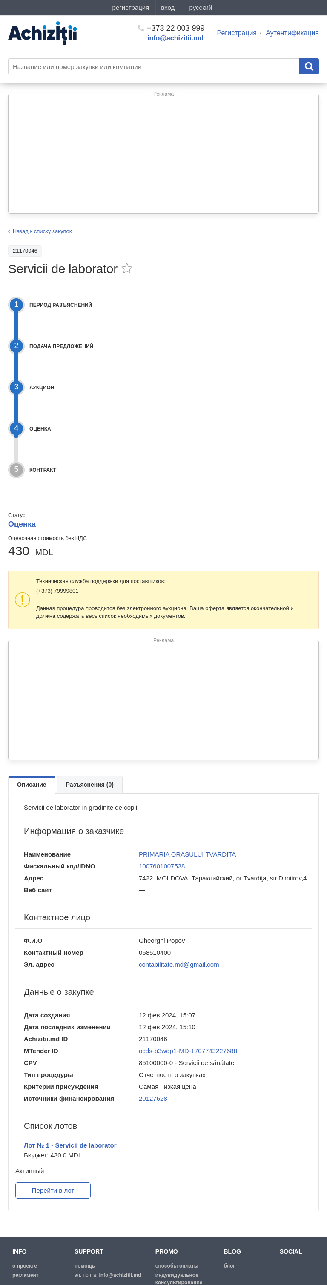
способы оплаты (176, 1266)
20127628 (153, 1098)
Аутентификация (292, 33)
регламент (25, 1275)
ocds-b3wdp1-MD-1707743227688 (188, 1050)
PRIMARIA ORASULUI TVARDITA (187, 854)
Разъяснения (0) (90, 784)
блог (229, 1266)
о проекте (24, 1266)
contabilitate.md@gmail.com (179, 964)
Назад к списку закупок (42, 231)
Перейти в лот (53, 1190)
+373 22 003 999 (171, 28)
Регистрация (237, 33)
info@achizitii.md (175, 38)
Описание (31, 784)
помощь (85, 1266)
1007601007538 (162, 866)
